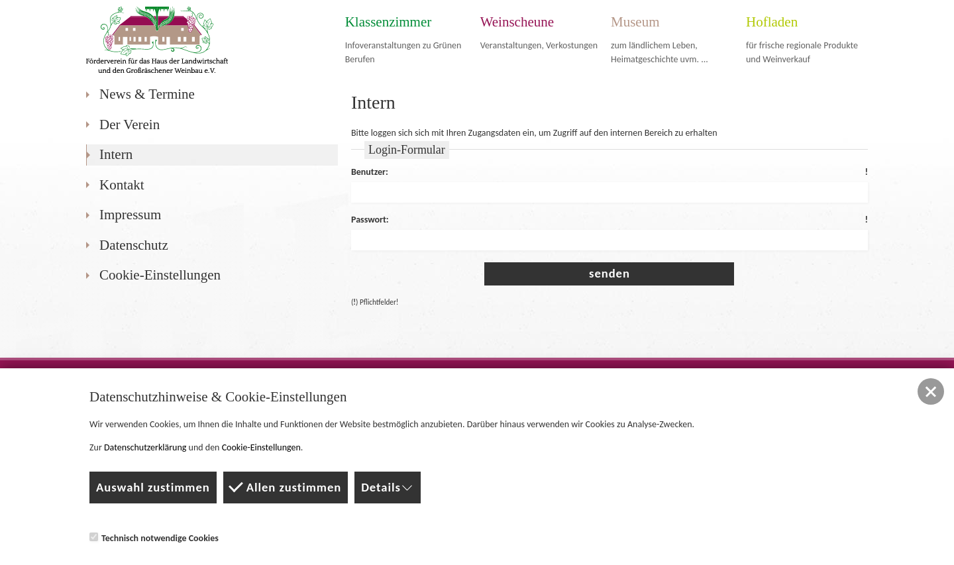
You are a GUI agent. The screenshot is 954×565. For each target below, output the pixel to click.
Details (387, 487)
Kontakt (121, 185)
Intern (115, 154)
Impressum (130, 215)
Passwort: (609, 220)
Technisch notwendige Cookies (154, 538)
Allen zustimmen (285, 486)
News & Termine (147, 94)
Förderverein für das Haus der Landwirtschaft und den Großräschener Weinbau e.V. (157, 40)
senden (609, 273)
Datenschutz (133, 245)
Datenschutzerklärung (145, 447)
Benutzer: (609, 172)
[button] (931, 391)
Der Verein (129, 124)
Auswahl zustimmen (153, 487)
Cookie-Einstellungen (160, 275)
